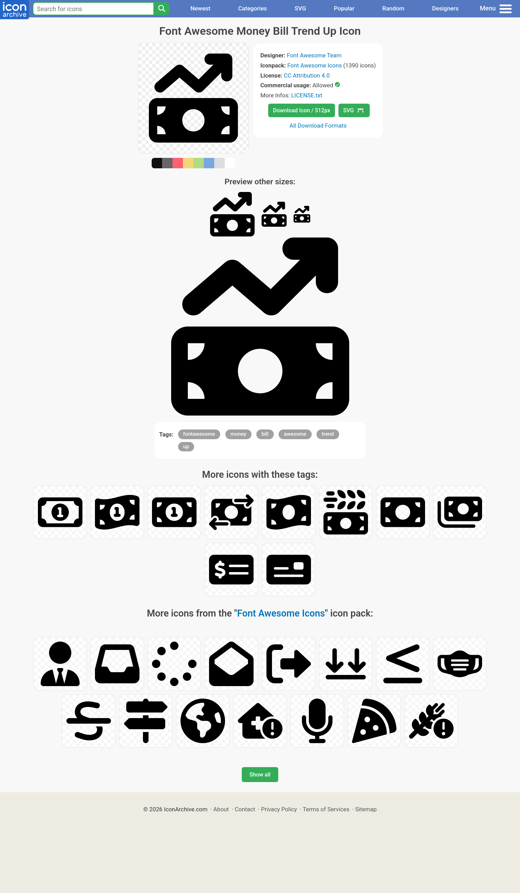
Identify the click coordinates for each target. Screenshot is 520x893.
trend (328, 434)
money (238, 434)
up (186, 446)
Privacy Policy (279, 809)
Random (393, 8)
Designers (445, 8)
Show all (259, 774)
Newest (200, 8)
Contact (245, 809)
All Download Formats (318, 125)
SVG (300, 8)
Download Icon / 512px (301, 110)
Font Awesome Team (314, 55)
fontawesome (199, 434)
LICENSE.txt (306, 95)
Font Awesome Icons (314, 65)
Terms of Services (326, 809)
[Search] (161, 8)
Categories (252, 8)
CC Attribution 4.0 (307, 75)
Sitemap (366, 809)
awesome (295, 434)
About (221, 809)
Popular (344, 8)
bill (265, 434)
